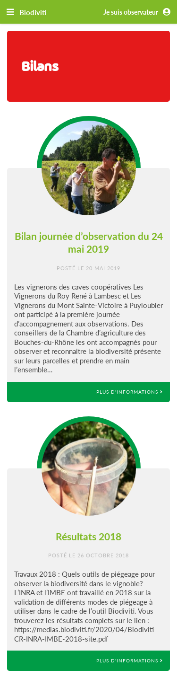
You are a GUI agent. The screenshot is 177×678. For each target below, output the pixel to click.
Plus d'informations (129, 392)
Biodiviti (33, 12)
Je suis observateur (138, 12)
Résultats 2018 (88, 536)
